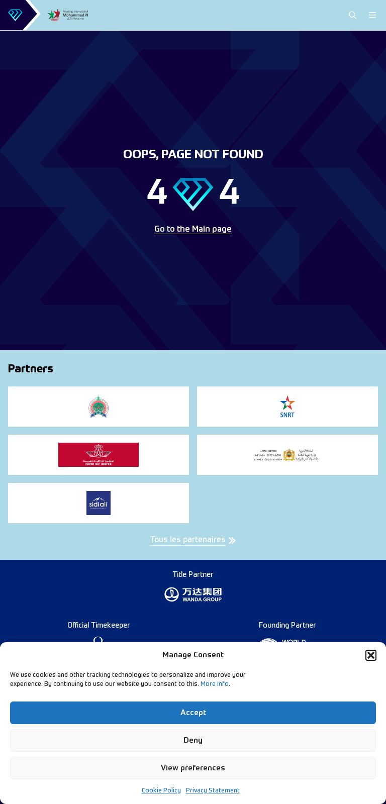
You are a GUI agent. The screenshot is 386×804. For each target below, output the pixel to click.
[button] (371, 655)
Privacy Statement (213, 791)
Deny (193, 740)
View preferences (193, 768)
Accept (193, 713)
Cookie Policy (161, 791)
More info (215, 684)
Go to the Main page (193, 230)
